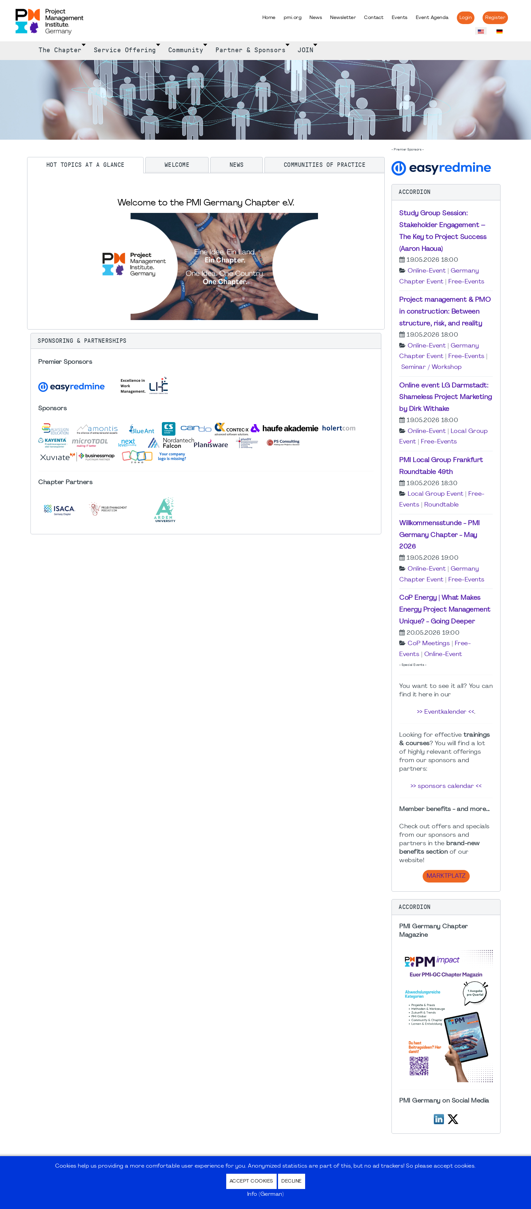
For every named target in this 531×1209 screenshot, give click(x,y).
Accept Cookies (251, 1181)
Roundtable (441, 505)
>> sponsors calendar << (446, 786)
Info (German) (265, 1194)
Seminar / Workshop (431, 367)
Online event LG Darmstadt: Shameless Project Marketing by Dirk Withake (445, 397)
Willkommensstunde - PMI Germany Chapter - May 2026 (439, 535)
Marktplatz (446, 876)
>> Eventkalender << (445, 712)
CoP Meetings (429, 644)
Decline (291, 1181)
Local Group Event (436, 494)
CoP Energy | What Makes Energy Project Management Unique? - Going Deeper (445, 610)
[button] (205, 341)
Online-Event (427, 271)
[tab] (85, 165)
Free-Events (466, 282)
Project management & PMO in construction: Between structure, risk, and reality (445, 312)
